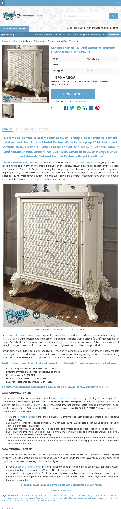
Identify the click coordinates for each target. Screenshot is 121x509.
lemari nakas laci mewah (65, 398)
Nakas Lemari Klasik (46, 500)
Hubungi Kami (73, 93)
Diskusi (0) (46, 128)
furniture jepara (10, 338)
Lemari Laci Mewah (49, 498)
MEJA (89, 70)
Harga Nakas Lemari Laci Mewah (102, 495)
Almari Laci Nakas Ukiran (18, 495)
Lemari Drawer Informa (12, 498)
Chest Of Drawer (59, 495)
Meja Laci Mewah (28, 500)
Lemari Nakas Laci (92, 498)
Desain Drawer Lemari (77, 495)
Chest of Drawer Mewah (27, 466)
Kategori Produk (14, 28)
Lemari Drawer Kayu (31, 498)
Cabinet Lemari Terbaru (40, 495)
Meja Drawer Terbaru (11, 500)
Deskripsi (7, 128)
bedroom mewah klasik (87, 162)
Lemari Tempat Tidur (110, 498)
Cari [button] (113, 17)
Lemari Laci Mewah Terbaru (71, 498)
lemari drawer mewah (22, 335)
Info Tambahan (26, 128)
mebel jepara (28, 417)
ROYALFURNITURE (25, 34)
